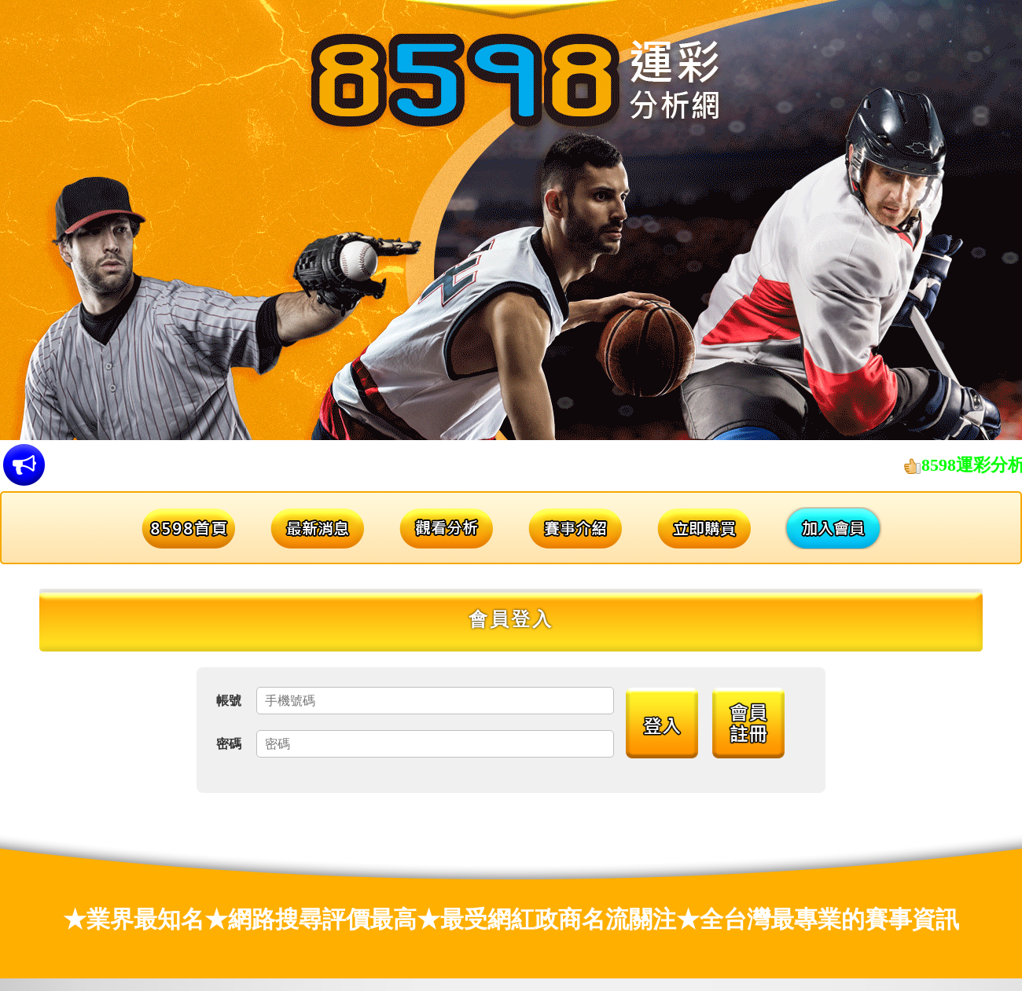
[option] (511, 220)
